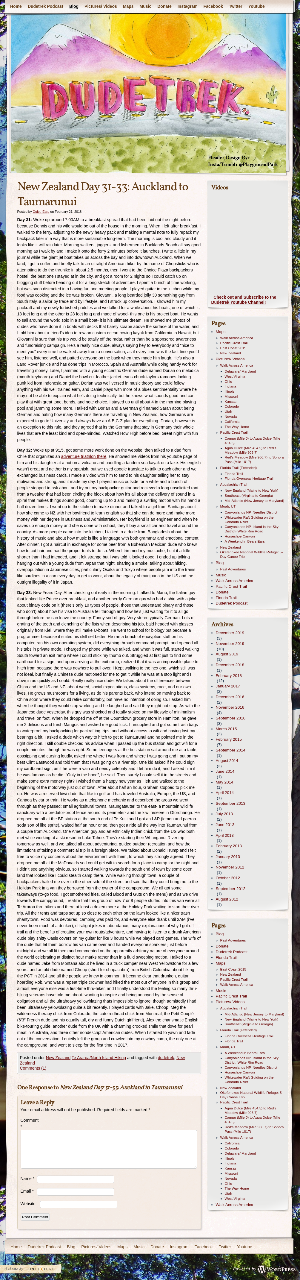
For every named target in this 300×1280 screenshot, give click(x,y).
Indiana (230, 386)
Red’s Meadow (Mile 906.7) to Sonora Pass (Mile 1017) (254, 459)
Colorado (232, 406)
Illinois (230, 391)
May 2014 (224, 782)
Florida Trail (234, 474)
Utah (228, 411)
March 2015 (226, 729)
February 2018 (229, 675)
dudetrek (166, 1057)
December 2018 (230, 665)
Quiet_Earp (41, 211)
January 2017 (228, 686)
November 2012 (230, 867)
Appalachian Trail (233, 484)
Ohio (228, 381)
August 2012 (227, 899)
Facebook (213, 6)
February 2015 (229, 739)
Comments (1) (33, 1068)
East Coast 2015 (233, 348)
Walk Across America (236, 338)
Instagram (187, 6)
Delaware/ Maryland (240, 371)
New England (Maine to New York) (252, 490)
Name (28, 1178)
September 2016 (230, 718)
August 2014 (227, 760)
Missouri (231, 396)
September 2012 (230, 888)
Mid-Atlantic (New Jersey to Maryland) (254, 501)
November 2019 (230, 643)
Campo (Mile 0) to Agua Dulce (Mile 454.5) (252, 440)
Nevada (231, 416)
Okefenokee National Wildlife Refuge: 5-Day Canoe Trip (251, 554)
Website (28, 1203)
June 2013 (225, 824)
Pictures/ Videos (100, 6)
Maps (128, 6)
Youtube (256, 6)
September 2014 (230, 750)
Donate (164, 6)
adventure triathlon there (84, 456)
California (232, 422)
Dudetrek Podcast (45, 6)
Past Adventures (233, 569)
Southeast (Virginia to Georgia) (249, 496)
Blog (73, 6)
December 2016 (230, 697)
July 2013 (224, 814)
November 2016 (230, 707)
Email (27, 1191)
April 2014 (225, 792)
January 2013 (228, 856)
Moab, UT (228, 506)
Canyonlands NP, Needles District (251, 512)
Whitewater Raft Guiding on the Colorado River (249, 519)
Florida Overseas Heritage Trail (249, 478)
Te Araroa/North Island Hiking (99, 1057)
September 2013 (230, 803)
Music (145, 6)
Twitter (235, 6)
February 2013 (229, 846)
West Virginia (235, 376)
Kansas (230, 402)
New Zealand (58, 1057)
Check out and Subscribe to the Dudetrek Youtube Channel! (243, 300)
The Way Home (237, 427)
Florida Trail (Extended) (238, 468)
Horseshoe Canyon (240, 536)
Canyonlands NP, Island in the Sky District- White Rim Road (252, 529)
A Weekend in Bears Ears (245, 541)
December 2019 (230, 633)
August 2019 (227, 654)
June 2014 (225, 771)
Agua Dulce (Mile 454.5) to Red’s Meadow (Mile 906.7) (250, 450)
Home (16, 6)
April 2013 (225, 835)
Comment (29, 1123)
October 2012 (228, 878)
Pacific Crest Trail (234, 343)
